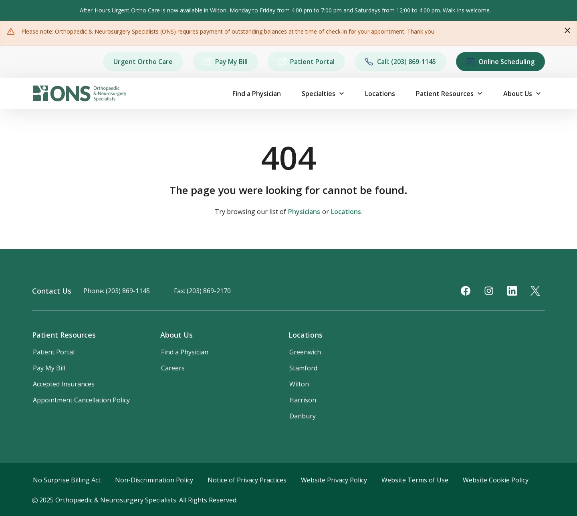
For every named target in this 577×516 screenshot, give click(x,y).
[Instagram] (488, 290)
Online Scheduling (500, 61)
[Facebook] (465, 290)
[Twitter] (535, 290)
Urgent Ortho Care (143, 61)
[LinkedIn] (512, 290)
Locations (380, 93)
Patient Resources (445, 93)
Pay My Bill (225, 61)
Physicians (304, 211)
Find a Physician (256, 93)
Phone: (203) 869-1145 (116, 290)
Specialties (318, 93)
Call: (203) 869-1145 (400, 61)
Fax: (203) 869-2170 (202, 290)
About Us (517, 93)
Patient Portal (306, 61)
